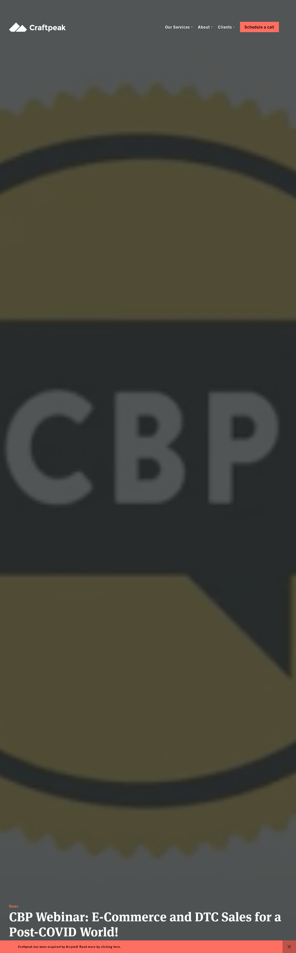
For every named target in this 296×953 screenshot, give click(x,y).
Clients (225, 26)
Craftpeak (37, 27)
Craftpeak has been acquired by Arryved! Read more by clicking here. (69, 947)
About (204, 26)
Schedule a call (259, 26)
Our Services (177, 26)
